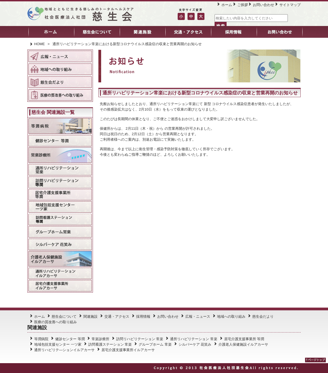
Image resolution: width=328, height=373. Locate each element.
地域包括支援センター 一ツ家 (57, 344)
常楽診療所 (100, 339)
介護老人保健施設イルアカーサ (243, 344)
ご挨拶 (242, 5)
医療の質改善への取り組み (55, 322)
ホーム (226, 5)
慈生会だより (263, 316)
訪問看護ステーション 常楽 (110, 344)
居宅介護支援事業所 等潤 (244, 339)
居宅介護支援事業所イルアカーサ (128, 350)
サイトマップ (290, 5)
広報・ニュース (197, 316)
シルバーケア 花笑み (195, 344)
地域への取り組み (231, 316)
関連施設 (90, 316)
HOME (39, 44)
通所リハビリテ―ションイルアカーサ (64, 350)
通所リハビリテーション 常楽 (193, 339)
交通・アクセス (116, 316)
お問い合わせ (263, 5)
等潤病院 (41, 339)
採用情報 (143, 316)
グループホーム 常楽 (155, 344)
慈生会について (64, 316)
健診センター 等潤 (70, 339)
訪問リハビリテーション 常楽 (139, 339)
